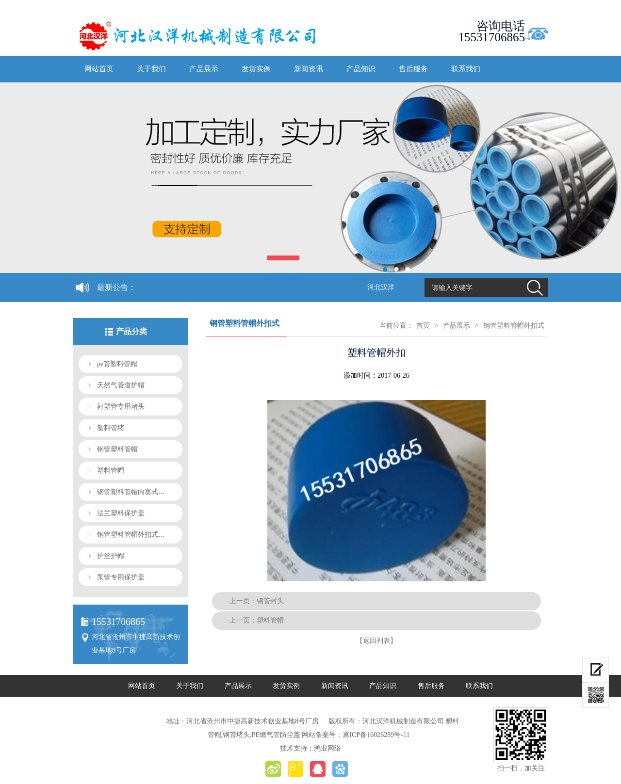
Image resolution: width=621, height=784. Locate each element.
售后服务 (413, 69)
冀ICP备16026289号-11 (376, 734)
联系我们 (465, 69)
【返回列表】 (376, 640)
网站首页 (99, 69)
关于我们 (151, 69)
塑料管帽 (110, 470)
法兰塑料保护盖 (121, 513)
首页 (423, 325)
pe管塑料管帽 (117, 364)
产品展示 (203, 69)
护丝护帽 (110, 556)
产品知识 (361, 69)
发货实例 (256, 69)
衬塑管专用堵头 (121, 406)
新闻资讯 (308, 69)
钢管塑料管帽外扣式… (131, 534)
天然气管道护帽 (121, 385)
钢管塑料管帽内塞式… (131, 492)
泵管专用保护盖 (121, 577)
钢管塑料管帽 (117, 449)
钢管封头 (270, 601)
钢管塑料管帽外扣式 (513, 325)
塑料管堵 (110, 428)
